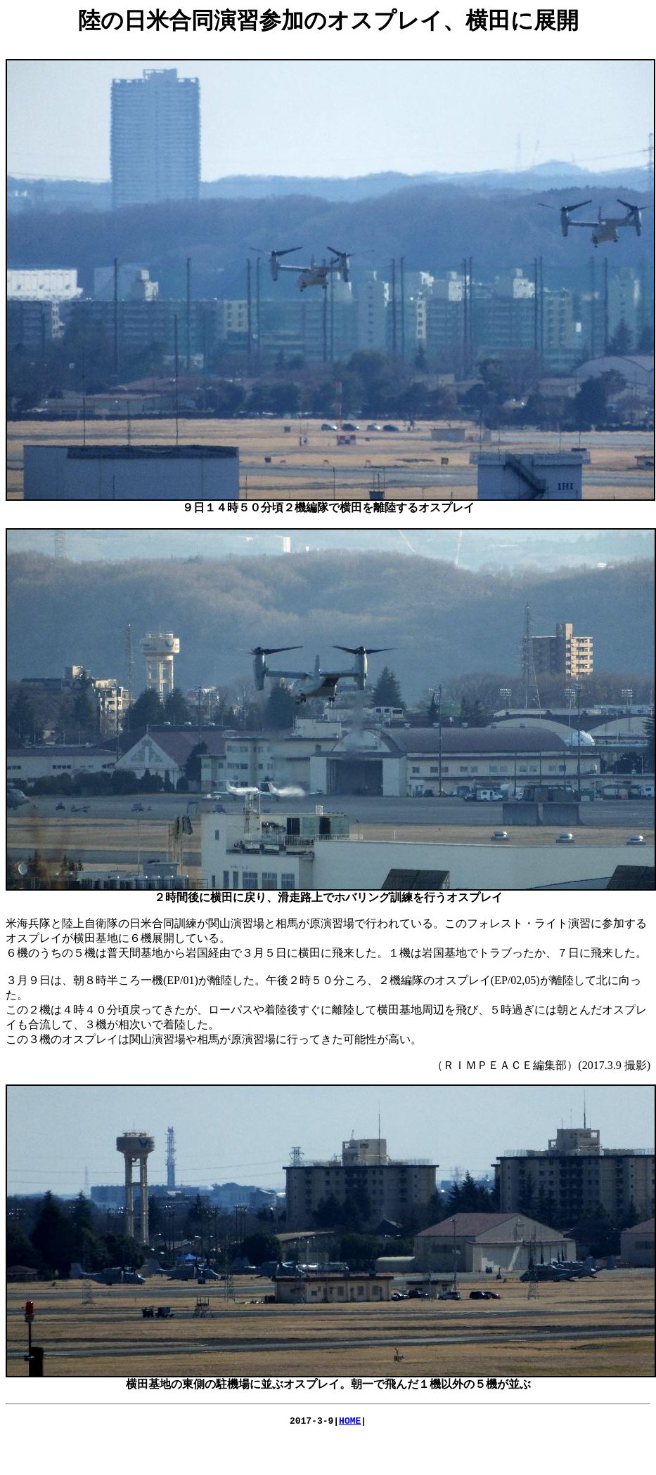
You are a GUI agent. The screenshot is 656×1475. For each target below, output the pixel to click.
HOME (350, 1422)
